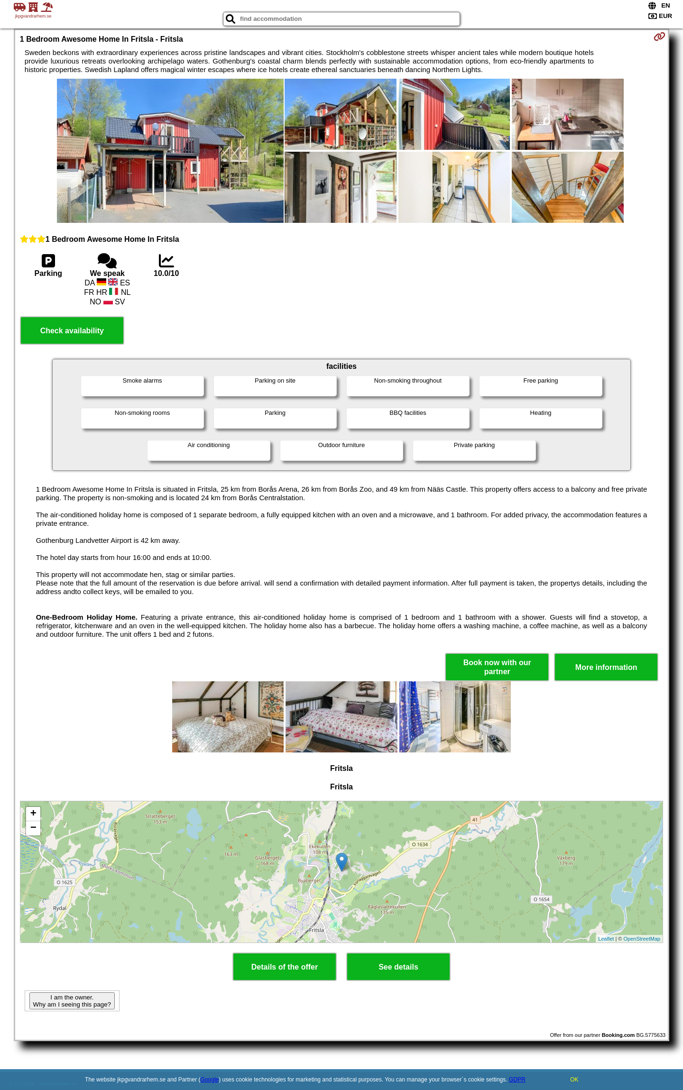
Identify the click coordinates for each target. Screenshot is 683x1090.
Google (210, 1079)
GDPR (517, 1079)
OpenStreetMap (642, 939)
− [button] (33, 828)
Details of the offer (284, 967)
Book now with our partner (497, 667)
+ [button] (33, 814)
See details (398, 967)
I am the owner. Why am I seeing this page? (72, 1001)
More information (606, 667)
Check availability (72, 331)
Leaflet (606, 939)
